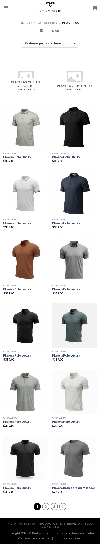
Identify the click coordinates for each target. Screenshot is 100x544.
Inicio (26, 23)
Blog (88, 523)
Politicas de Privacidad (34, 538)
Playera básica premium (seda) (73, 488)
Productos (48, 523)
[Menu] (5, 7)
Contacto (50, 526)
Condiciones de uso (67, 538)
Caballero (47, 23)
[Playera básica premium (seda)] (74, 458)
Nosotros (27, 523)
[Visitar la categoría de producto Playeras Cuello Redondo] (25, 78)
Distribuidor (71, 523)
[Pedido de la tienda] (50, 43)
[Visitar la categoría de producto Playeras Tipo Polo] (74, 78)
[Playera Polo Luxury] (25, 127)
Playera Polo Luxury (17, 157)
